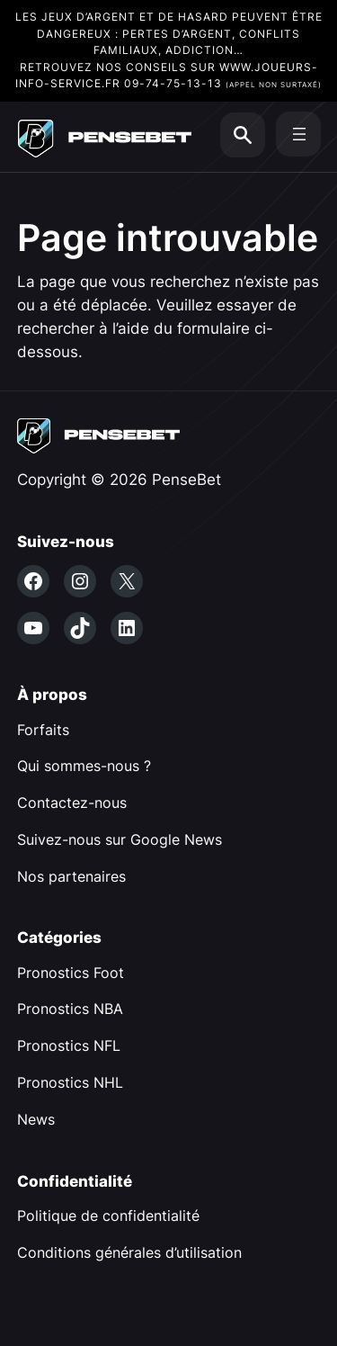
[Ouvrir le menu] (299, 134)
